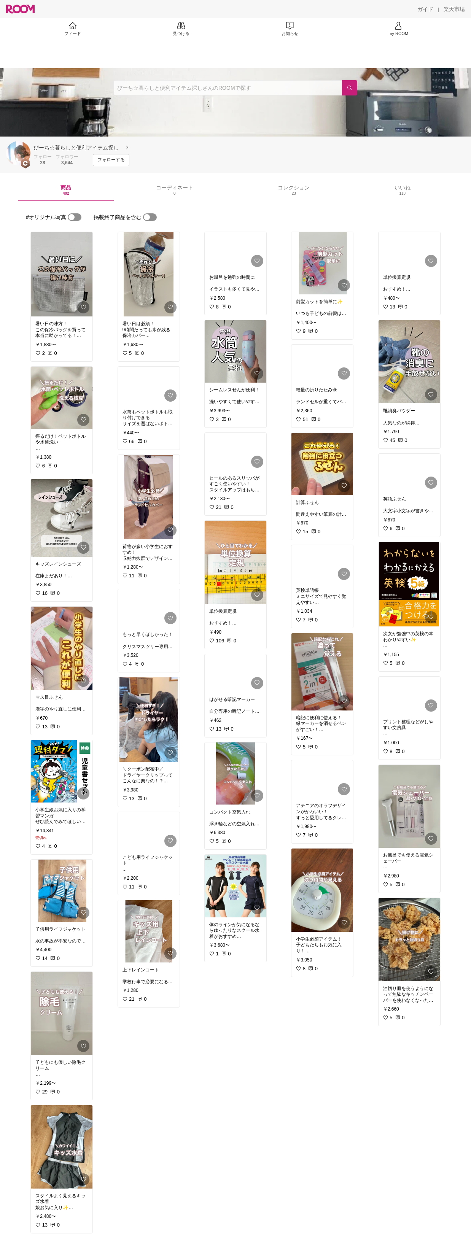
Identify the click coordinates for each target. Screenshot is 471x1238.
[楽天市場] (454, 9)
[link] (61, 274)
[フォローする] (111, 160)
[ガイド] (425, 9)
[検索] (349, 87)
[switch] (74, 217)
